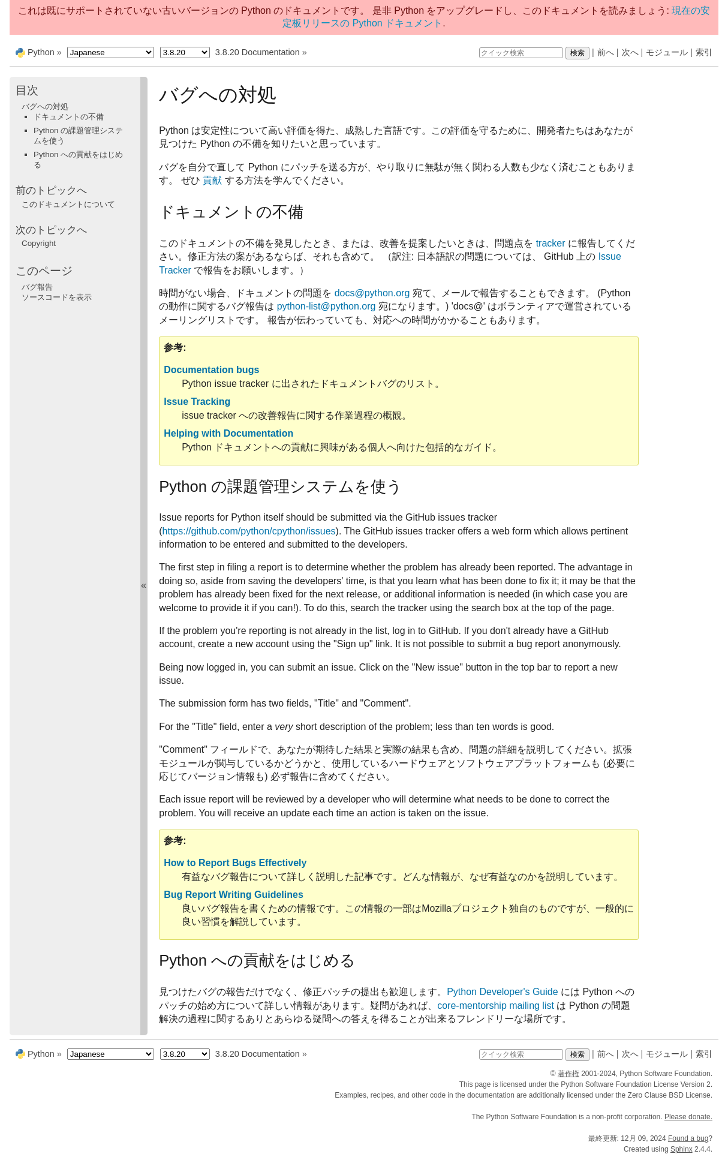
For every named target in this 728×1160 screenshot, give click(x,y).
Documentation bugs (211, 370)
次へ (630, 52)
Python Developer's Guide (502, 992)
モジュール (667, 52)
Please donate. (688, 1117)
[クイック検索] (521, 52)
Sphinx (681, 1149)
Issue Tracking (197, 401)
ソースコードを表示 (57, 297)
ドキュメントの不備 (69, 116)
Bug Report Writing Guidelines (233, 894)
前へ (605, 52)
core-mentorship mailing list (495, 1005)
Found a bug (688, 1138)
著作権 (568, 1073)
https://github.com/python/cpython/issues (249, 531)
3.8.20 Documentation (257, 52)
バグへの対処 (45, 106)
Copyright (39, 243)
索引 (704, 52)
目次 (27, 90)
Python (41, 52)
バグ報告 (37, 287)
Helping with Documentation (228, 433)
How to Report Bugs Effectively (235, 863)
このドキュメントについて (68, 204)
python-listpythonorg (326, 306)
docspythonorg (372, 293)
